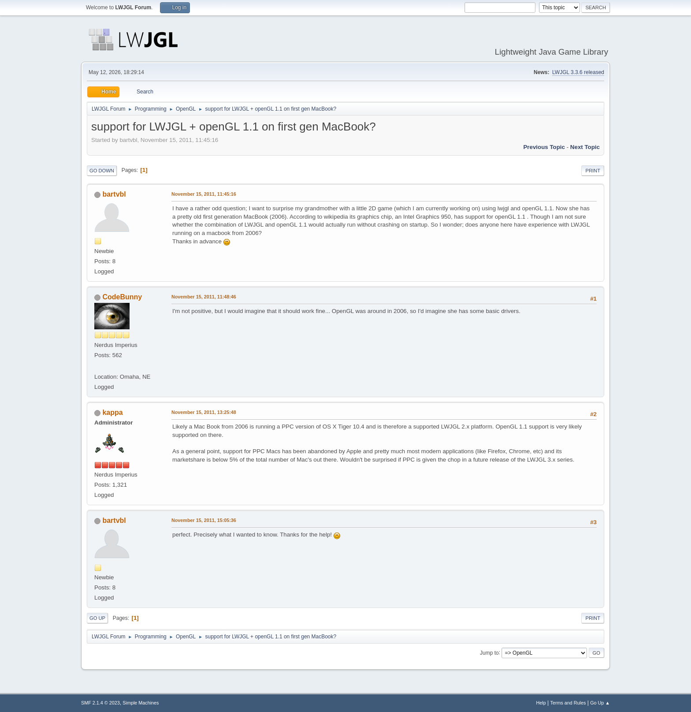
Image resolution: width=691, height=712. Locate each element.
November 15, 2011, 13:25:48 (203, 412)
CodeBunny (122, 297)
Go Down (101, 170)
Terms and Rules (568, 702)
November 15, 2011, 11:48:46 (203, 296)
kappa (112, 412)
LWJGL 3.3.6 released (578, 72)
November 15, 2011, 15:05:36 (203, 520)
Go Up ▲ (600, 702)
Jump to (489, 652)
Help (541, 702)
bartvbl (114, 194)
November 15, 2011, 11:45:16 (203, 194)
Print (592, 170)
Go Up (97, 618)
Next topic (585, 147)
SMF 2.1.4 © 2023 (100, 702)
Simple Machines (141, 702)
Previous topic (544, 147)
